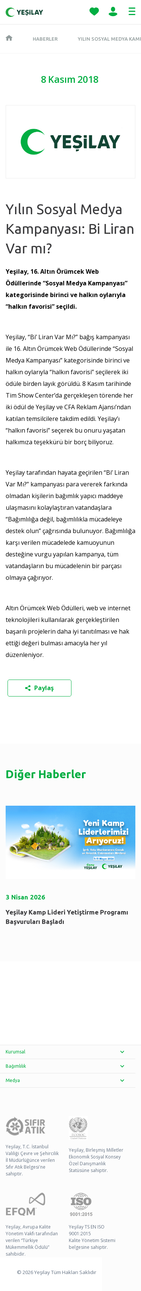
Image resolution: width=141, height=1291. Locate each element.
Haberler (45, 38)
